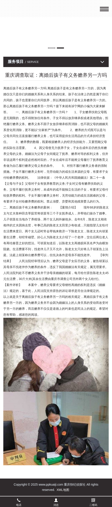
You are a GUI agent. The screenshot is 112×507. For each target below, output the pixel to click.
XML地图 (63, 490)
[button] (51, 48)
